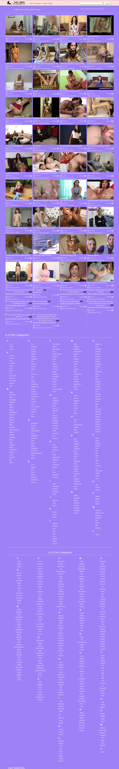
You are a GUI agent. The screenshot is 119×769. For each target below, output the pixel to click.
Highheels (55, 312)
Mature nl (55, 693)
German (54, 261)
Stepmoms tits (78, 703)
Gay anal (34, 713)
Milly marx (56, 708)
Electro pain (35, 680)
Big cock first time (16, 756)
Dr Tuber (28, 39)
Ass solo (13, 719)
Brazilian (12, 297)
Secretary (98, 204)
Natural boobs (57, 735)
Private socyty (78, 647)
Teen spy (76, 729)
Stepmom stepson (79, 700)
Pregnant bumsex (79, 644)
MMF (75, 224)
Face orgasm (35, 689)
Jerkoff (54, 358)
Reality (76, 348)
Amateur (64, 41)
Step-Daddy (34, 276)
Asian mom (14, 709)
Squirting (97, 264)
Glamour (54, 268)
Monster (76, 232)
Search (107, 3)
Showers (97, 219)
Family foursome (36, 697)
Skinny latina (77, 680)
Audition (40, 41)
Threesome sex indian (80, 737)
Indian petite (56, 639)
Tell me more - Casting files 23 (14, 146)
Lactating (55, 376)
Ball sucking (14, 728)
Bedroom (12, 267)
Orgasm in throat (57, 764)
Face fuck (34, 687)
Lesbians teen (57, 677)
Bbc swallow (14, 738)
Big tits (47, 41)
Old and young (78, 277)
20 (102, 9)
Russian (76, 365)
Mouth (75, 239)
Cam (32, 197)
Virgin (97, 354)
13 (92, 9)
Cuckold (33, 254)
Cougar (33, 242)
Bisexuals (12, 280)
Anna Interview (37, 146)
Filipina (54, 217)
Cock (32, 232)
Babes (68, 150)
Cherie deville (36, 634)
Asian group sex (15, 704)
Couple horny (36, 642)
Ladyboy (54, 379)
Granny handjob (36, 721)
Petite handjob (78, 637)
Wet (96, 373)
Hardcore (55, 302)
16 (96, 9)
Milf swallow (56, 706)
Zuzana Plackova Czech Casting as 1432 (16, 91)
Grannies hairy (36, 718)
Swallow (97, 279)
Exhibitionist (34, 332)
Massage (76, 199)
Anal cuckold (14, 674)
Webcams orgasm (99, 653)
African (11, 208)
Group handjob (36, 723)
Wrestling (98, 380)
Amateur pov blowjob (17, 667)
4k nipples (14, 641)
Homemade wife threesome (40, 750)
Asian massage (15, 707)
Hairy (54, 297)
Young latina (98, 669)
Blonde (13, 41)
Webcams (98, 368)
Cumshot (33, 264)
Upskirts (97, 342)
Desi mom (35, 671)
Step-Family (55, 202)
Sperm (97, 254)
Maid (75, 197)
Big (72, 123)
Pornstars (76, 326)
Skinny (97, 227)
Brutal (11, 307)
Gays (54, 258)
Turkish (97, 326)
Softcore (97, 242)
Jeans (54, 355)
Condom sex (34, 239)
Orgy (75, 282)
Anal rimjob (14, 689)
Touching (97, 318)
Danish (33, 281)
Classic (33, 222)
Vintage (97, 351)
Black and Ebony (14, 282)
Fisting (54, 224)
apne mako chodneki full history (41, 36)
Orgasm (76, 280)
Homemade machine (38, 745)
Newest (50, 3)
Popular (45, 3)
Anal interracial (15, 684)
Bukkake (12, 310)
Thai (96, 303)
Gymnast (55, 291)
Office (75, 272)
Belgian (43, 95)
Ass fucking (47, 68)
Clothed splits (36, 637)
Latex (54, 381)
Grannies (55, 281)
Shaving (97, 214)
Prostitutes (77, 334)
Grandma (55, 276)
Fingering (55, 219)
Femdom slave (36, 699)
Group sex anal (36, 726)
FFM (53, 214)
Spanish (97, 249)
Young (97, 387)
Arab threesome (15, 702)
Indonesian (55, 339)
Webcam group (98, 648)
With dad (97, 660)
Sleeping (97, 234)
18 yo (90, 41)
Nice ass (55, 737)
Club (32, 229)
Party (75, 309)
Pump (75, 339)
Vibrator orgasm (99, 639)
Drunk (32, 308)
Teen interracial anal (79, 719)
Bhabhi (44, 165)
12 (90, 9)
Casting (98, 41)
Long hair (55, 682)
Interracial (55, 344)
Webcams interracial (100, 650)
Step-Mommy (78, 227)
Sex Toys (98, 209)
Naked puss (56, 732)
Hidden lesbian (36, 742)
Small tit (76, 685)
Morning (76, 234)
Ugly (96, 337)
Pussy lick (76, 649)
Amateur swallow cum (17, 672)
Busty (11, 315)
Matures (76, 207)
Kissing (54, 365)
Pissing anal (77, 642)
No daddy (55, 740)
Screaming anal (78, 673)
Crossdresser (35, 249)
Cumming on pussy (37, 652)
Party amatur (77, 632)
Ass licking (14, 717)
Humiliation (55, 327)
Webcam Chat (99, 365)
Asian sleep (14, 712)
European (34, 330)
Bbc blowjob (14, 733)
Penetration (77, 314)
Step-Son (98, 247)
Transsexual (98, 323)
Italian (54, 346)
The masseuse (78, 734)
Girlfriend (55, 263)
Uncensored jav (98, 629)
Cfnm (32, 214)
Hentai (54, 307)
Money (76, 229)
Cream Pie (34, 247)
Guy (53, 288)
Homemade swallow (37, 747)
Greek (54, 283)
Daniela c (34, 669)
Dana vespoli (35, 666)
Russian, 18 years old (93, 36)
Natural (76, 251)
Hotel (54, 325)
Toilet (96, 313)
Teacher (97, 296)
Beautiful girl (14, 746)
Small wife (76, 688)
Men (75, 209)
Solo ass (76, 690)
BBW (67, 95)
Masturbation (77, 204)
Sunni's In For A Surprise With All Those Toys (45, 153)
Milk (75, 219)
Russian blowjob (78, 661)
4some (11, 202)
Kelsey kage (56, 660)
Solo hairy (76, 693)
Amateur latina (15, 664)
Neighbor (76, 253)
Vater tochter (98, 636)
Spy (96, 259)
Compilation (34, 237)
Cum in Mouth (35, 259)
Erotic (32, 325)
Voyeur (97, 356)
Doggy (33, 298)
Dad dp (34, 661)
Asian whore (14, 714)
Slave (97, 232)
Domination (34, 303)
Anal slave (14, 694)
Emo (32, 322)
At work (13, 722)
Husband (55, 330)
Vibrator (97, 349)
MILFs (75, 217)
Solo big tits (77, 695)
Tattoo (97, 293)
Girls (53, 266)
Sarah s (76, 668)
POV (75, 329)
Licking (54, 394)
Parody (76, 306)
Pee (75, 311)
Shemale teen (78, 675)
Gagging (54, 251)
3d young (13, 634)
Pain (75, 291)
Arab (101, 150)
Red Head (77, 350)
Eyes (45, 150)
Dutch (32, 311)
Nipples (76, 256)
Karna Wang (14, 648)
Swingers (98, 284)
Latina (54, 386)
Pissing (76, 321)
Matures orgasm (57, 701)
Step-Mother (77, 237)
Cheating (33, 217)
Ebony (33, 317)
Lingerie (54, 396)
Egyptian (33, 320)
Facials (54, 199)
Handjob (54, 300)
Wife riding (97, 658)
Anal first (13, 679)
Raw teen (76, 659)
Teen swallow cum (79, 732)
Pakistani (76, 296)
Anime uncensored (16, 697)
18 (99, 9)
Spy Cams (98, 262)
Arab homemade (16, 699)
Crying (33, 252)
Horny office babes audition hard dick (16, 36)
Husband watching (37, 760)
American (10, 68)
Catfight (33, 209)
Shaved (97, 212)
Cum (32, 257)
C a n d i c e (90, 91)
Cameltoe (34, 199)
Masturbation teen (58, 691)
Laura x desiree (57, 667)
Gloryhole (55, 273)
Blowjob (14, 150)
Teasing (97, 298)
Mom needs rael (57, 716)
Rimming (76, 355)
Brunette (17, 41)
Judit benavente (57, 654)
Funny (54, 244)
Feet (53, 204)
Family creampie (36, 694)
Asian (12, 123)
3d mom (13, 632)
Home (31, 3)
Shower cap (77, 678)
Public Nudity (77, 336)
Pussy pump (77, 652)
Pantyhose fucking (79, 629)
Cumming (34, 262)
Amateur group (15, 662)
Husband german (37, 757)
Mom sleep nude (57, 721)
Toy (96, 321)
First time (55, 222)
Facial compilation (37, 692)
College (33, 234)
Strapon (97, 269)
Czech (33, 269)
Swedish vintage (78, 708)
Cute (32, 267)
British (11, 300)
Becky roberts (15, 748)
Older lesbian (56, 761)
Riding (76, 353)
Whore (97, 375)
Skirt (96, 229)
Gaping (54, 256)
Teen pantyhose (78, 724)
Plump (76, 324)
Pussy (75, 341)
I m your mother (57, 629)
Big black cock (15, 753)
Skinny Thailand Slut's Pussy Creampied (44, 168)
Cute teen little (36, 654)
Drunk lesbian (36, 674)
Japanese (55, 353)
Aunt (10, 238)
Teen (96, 301)
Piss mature (77, 639)
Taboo (97, 291)
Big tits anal (14, 763)
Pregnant (76, 331)
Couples (33, 244)
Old (75, 275)
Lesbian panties (57, 669)
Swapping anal (78, 705)
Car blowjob (35, 629)
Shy (96, 222)
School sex (77, 670)
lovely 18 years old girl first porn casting (16, 168)
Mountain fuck (57, 726)
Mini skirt (55, 711)
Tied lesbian (77, 739)
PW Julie (35, 91)
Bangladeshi (13, 252)
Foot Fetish (55, 229)
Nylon (75, 266)
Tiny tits (76, 747)
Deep (32, 286)
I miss (54, 632)
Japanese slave (57, 651)
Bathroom (12, 255)
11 (89, 9)
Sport (96, 257)
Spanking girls (78, 698)
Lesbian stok (56, 672)
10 (87, 9)
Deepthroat (34, 288)
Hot (53, 322)
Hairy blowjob (36, 735)
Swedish (97, 282)
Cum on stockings (37, 649)
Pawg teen (77, 634)
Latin (53, 384)
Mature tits (56, 698)
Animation (12, 216)
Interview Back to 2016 (93, 153)
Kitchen (54, 367)
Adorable (95, 123)
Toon (96, 316)
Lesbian (54, 391)
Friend (54, 239)
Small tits (98, 237)
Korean (54, 370)
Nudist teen (56, 742)
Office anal (56, 751)
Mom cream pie (57, 713)
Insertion (54, 341)
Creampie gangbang (38, 644)
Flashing (54, 227)
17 (97, 9)
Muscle (76, 242)
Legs (53, 389)
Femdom (55, 209)
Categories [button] (38, 3)
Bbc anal (13, 731)
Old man (55, 759)
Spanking (98, 252)
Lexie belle (56, 679)
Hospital (54, 320)
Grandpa (54, 278)
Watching (98, 363)
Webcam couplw (99, 645)
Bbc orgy (13, 736)
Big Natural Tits (20, 68)
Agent (36, 41)
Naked (76, 248)
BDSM (11, 260)
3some (9, 41)
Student (97, 274)
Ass (95, 68)
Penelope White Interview (12, 153)
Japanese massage (58, 649)
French (54, 237)
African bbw (14, 654)
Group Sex (55, 286)
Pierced (76, 319)
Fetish (54, 212)
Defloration (34, 291)
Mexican (76, 212)
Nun (75, 263)
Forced (54, 234)
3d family (13, 629)
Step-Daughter (35, 283)
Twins (97, 331)
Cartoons (33, 204)
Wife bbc (96, 655)
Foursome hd (35, 707)
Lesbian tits (56, 674)
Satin (96, 199)
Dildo (99, 165)
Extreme (33, 335)
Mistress (76, 222)
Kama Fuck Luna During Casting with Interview (72, 153)
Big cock (20, 123)
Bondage (12, 290)
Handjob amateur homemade (37, 738)
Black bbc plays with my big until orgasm (98, 146)
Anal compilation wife (17, 677)
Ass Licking (42, 68)
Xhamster (55, 39)
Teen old (76, 722)
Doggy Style (34, 301)
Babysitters (12, 247)
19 (100, 9)
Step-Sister (98, 224)
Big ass (72, 41)
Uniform (97, 340)
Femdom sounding (37, 702)
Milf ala (55, 703)
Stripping (97, 272)
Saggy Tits (98, 197)
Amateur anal (15, 657)
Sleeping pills (77, 683)
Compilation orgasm (37, 639)
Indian (54, 336)
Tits (96, 311)
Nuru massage (57, 745)
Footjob (54, 232)
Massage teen (57, 688)
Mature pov (56, 696)
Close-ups (34, 227)
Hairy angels (35, 732)
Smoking (97, 239)
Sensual (97, 207)
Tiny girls (76, 744)
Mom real (55, 718)
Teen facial (77, 714)
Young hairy (97, 667)
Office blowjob (57, 754)
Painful (76, 294)
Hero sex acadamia (37, 740)
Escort (33, 327)
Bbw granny (14, 741)
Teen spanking (78, 727)
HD (53, 305)
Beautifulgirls (99, 68)
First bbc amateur (37, 704)
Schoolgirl (98, 202)
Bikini (11, 277)
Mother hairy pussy (58, 723)
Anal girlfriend (15, 682)
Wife (96, 378)
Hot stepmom (36, 755)
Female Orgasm (57, 207)
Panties (76, 299)
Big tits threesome (16, 766)
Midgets (76, 214)
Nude (75, 258)
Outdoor (76, 285)
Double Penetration (36, 306)
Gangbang (55, 253)
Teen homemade (78, 717)
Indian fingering (57, 637)
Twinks (97, 328)
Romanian (77, 360)
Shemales (98, 217)
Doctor (33, 296)
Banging (68, 158)
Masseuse (77, 202)
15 (94, 9)
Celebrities (34, 212)
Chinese (33, 219)
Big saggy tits (15, 761)
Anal (36, 95)
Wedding (97, 370)
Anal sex (13, 692)
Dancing (33, 278)
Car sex (33, 202)
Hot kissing (35, 752)
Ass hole (41, 158)
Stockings (98, 267)
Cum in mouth (36, 647)
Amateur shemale (16, 669)
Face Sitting (55, 197)
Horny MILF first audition (66, 161)
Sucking (97, 277)
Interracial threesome (59, 642)
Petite (75, 316)
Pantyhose (77, 301)
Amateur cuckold (16, 659)
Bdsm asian (14, 743)
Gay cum (34, 716)
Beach (44, 41)
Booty (11, 292)
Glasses (54, 271)
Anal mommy (15, 687)
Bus (10, 312)
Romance (76, 358)
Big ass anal (14, 751)
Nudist (76, 261)
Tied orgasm (77, 742)
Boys (10, 295)
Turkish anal (77, 749)
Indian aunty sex (57, 634)
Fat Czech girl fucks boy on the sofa (69, 91)
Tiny (96, 306)
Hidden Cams (56, 310)
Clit (32, 224)
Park (75, 304)
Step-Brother (13, 302)
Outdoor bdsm (57, 766)
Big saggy (14, 758)
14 (93, 9)
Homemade (55, 317)
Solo (96, 244)
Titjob (96, 308)
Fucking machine (57, 242)
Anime (11, 218)
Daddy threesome (37, 664)
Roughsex (77, 363)
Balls (10, 250)
